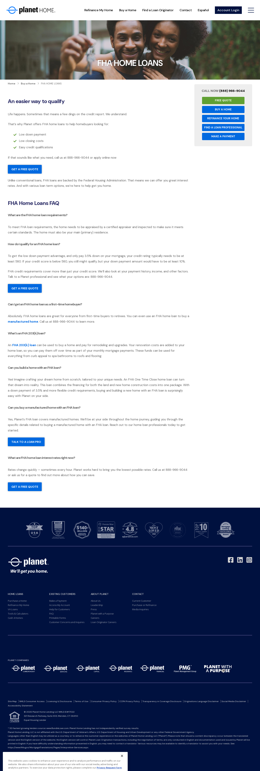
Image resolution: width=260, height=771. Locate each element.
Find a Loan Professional (223, 127)
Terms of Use (81, 701)
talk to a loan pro (26, 442)
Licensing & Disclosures (59, 701)
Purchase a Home (17, 600)
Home (11, 83)
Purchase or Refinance (144, 605)
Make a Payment (223, 136)
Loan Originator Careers (103, 622)
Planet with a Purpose (102, 613)
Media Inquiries (140, 609)
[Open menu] (251, 10)
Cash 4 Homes (15, 617)
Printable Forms (57, 617)
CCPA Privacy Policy (129, 701)
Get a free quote (24, 169)
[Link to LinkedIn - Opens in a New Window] (240, 560)
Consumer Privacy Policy (104, 701)
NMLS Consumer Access (32, 701)
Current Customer (141, 600)
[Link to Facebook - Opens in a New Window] (231, 560)
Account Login (228, 10)
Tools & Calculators (18, 613)
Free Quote (223, 100)
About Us (95, 600)
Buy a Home (127, 10)
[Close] (122, 763)
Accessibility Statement (20, 705)
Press (94, 609)
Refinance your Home (223, 118)
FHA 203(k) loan (24, 345)
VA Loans (13, 609)
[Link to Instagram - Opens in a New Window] (249, 560)
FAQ (51, 613)
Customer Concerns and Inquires (66, 622)
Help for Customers (59, 609)
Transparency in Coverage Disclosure (161, 701)
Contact (186, 10)
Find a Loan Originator (158, 10)
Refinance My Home (98, 10)
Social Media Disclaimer (233, 701)
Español (203, 10)
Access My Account (59, 605)
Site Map (12, 701)
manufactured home (23, 322)
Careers (95, 617)
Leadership (97, 605)
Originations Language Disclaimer (201, 701)
